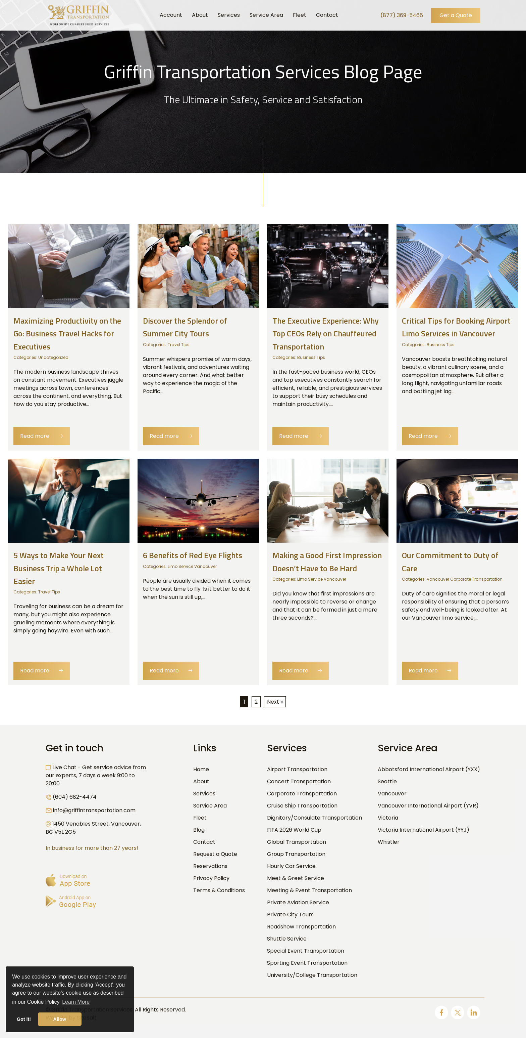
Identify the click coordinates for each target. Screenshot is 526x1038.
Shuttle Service (287, 939)
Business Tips (311, 357)
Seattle (387, 781)
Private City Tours (290, 914)
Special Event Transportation (305, 951)
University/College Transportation (312, 975)
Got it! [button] (24, 1019)
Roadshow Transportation (301, 926)
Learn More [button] (76, 1002)
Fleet (200, 818)
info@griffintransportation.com (94, 810)
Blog (199, 830)
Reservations (210, 866)
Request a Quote (215, 854)
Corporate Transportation (302, 793)
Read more (41, 436)
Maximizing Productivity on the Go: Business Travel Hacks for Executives (67, 333)
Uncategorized (53, 357)
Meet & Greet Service (295, 878)
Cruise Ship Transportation (302, 805)
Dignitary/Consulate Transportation (314, 818)
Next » (275, 702)
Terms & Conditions (219, 890)
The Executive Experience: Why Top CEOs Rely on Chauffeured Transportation (325, 333)
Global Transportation (296, 842)
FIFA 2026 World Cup (294, 830)
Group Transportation (296, 854)
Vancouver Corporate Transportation (465, 579)
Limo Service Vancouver (192, 566)
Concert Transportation (299, 781)
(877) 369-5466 (401, 15)
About (201, 781)
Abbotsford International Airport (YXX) (429, 769)
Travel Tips (179, 344)
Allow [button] (59, 1019)
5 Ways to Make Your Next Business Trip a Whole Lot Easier (58, 568)
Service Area (210, 805)
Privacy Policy (211, 878)
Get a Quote (455, 15)
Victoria (388, 818)
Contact (204, 842)
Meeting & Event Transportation (309, 890)
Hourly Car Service (291, 866)
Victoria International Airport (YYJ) (423, 830)
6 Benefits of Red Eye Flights (192, 555)
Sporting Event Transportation (307, 963)
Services (204, 793)
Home (201, 769)
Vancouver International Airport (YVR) (428, 805)
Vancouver (392, 793)
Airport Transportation (297, 769)
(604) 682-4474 (75, 797)
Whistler (389, 842)
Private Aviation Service (298, 902)
